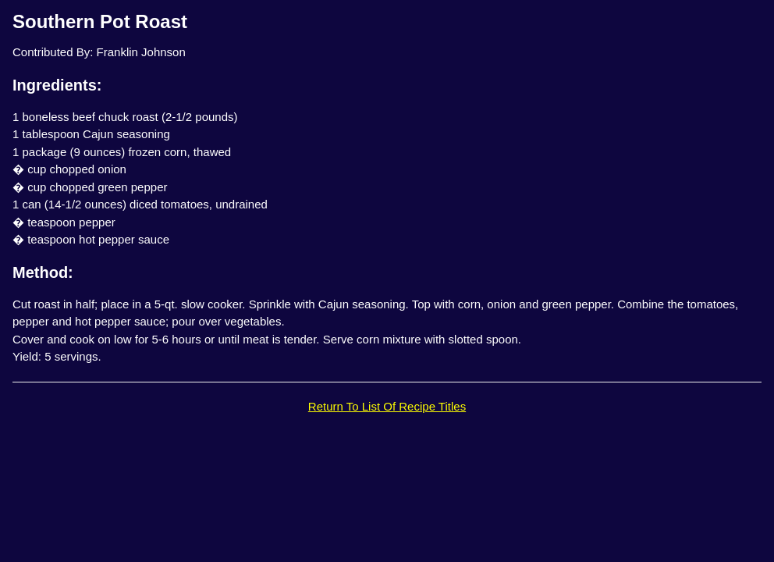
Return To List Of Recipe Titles (387, 406)
